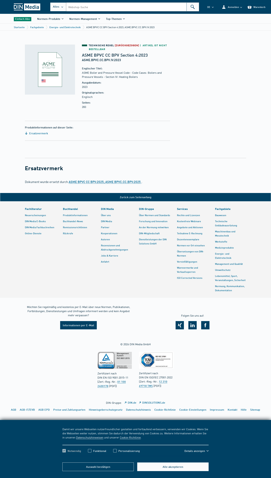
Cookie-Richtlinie (130, 437)
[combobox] (132, 7)
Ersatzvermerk (36, 133)
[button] (232, 7)
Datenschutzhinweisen (89, 437)
